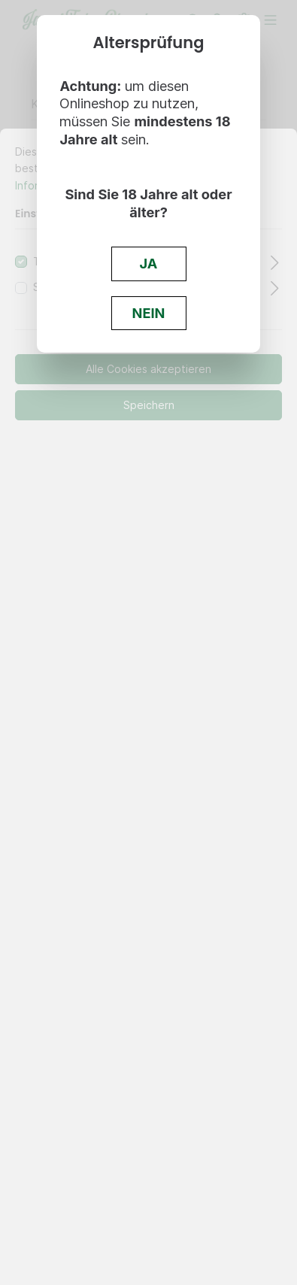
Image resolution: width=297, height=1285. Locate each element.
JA (149, 263)
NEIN (148, 313)
